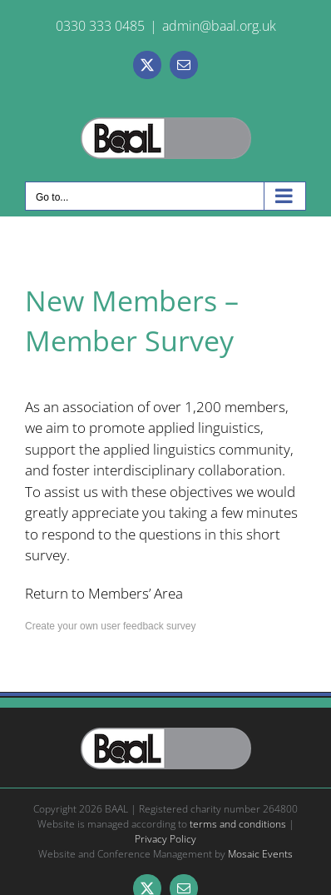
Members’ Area (135, 593)
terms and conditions (238, 824)
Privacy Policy (165, 839)
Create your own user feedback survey (110, 626)
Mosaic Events (260, 854)
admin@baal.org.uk (219, 26)
